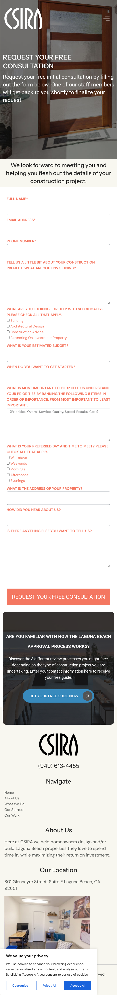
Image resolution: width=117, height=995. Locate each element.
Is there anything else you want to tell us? (49, 531)
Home (9, 792)
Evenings (17, 480)
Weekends (18, 463)
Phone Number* (21, 241)
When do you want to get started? (41, 367)
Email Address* (21, 220)
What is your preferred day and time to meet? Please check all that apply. (57, 449)
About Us (11, 798)
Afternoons (19, 475)
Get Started (13, 809)
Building (16, 320)
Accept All (77, 986)
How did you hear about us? (34, 509)
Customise (20, 986)
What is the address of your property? (44, 488)
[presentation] (40, 577)
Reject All (49, 986)
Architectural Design (27, 326)
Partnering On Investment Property (38, 337)
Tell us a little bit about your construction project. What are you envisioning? (51, 265)
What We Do (14, 804)
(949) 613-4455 (58, 765)
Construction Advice (27, 332)
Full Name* (17, 198)
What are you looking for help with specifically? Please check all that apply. (55, 312)
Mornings (17, 469)
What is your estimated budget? (37, 345)
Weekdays (18, 457)
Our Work (11, 815)
